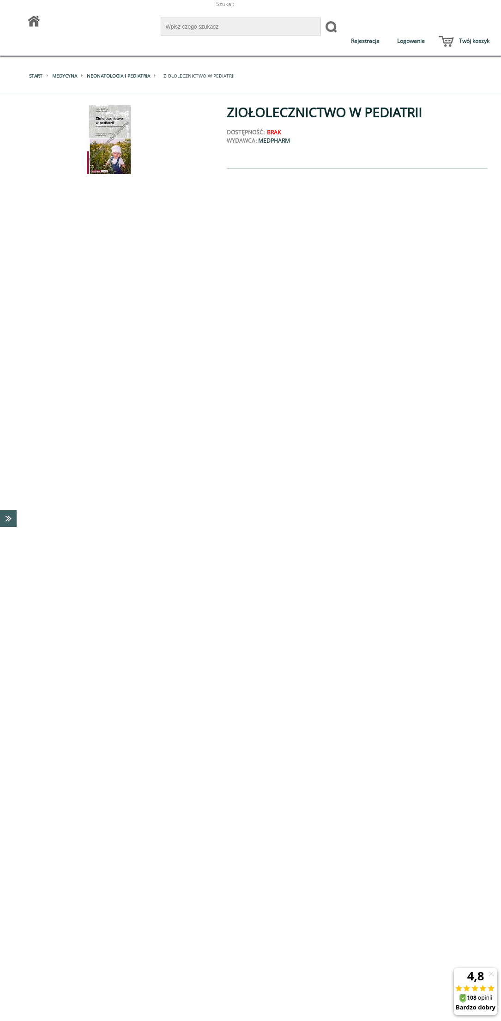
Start (35, 75)
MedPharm (274, 141)
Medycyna (64, 75)
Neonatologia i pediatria (118, 75)
